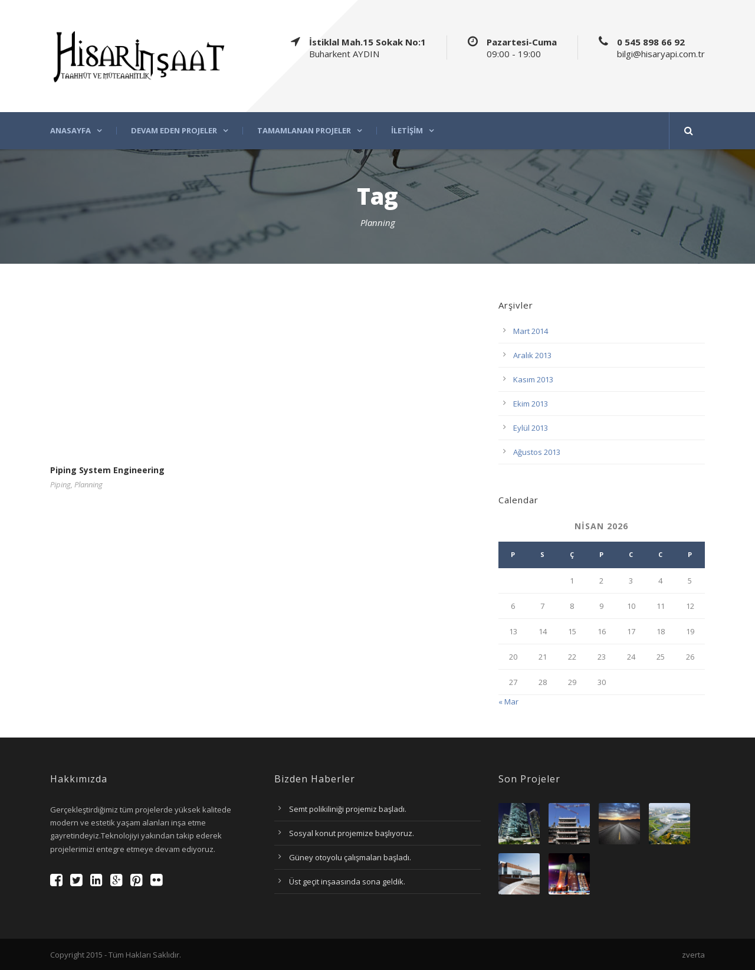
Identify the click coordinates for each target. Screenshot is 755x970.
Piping (60, 484)
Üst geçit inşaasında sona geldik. (347, 881)
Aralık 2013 (532, 355)
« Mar (508, 701)
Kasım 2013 (533, 379)
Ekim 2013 (530, 403)
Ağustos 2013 (536, 452)
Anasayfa (70, 131)
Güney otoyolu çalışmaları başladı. (350, 857)
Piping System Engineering (107, 470)
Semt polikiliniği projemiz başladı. (347, 809)
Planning (88, 484)
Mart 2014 (530, 331)
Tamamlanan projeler (304, 131)
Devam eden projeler (174, 131)
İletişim (407, 131)
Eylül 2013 (530, 427)
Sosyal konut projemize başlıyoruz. (351, 833)
